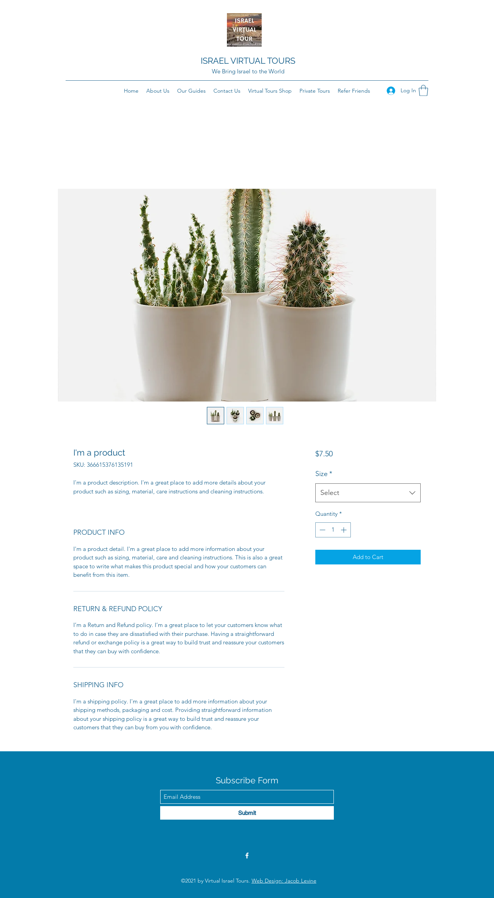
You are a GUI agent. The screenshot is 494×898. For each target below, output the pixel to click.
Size (323, 473)
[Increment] (344, 530)
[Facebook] (247, 855)
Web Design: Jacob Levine (284, 880)
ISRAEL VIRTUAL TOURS (248, 61)
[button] (423, 90)
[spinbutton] (333, 530)
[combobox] (368, 493)
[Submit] (247, 813)
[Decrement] (321, 530)
